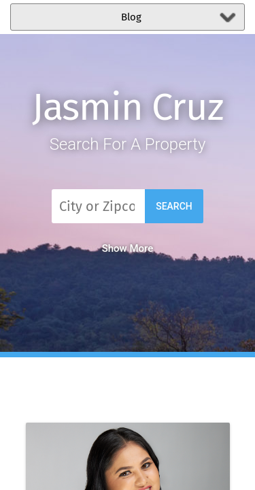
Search (174, 206)
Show (127, 248)
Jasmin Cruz (127, 107)
